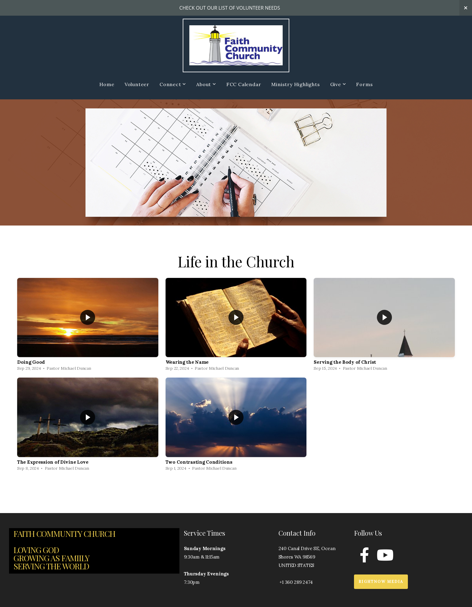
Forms (364, 84)
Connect (173, 84)
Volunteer (137, 84)
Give (338, 84)
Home (106, 84)
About (206, 84)
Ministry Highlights (295, 84)
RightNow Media (381, 581)
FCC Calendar (243, 84)
